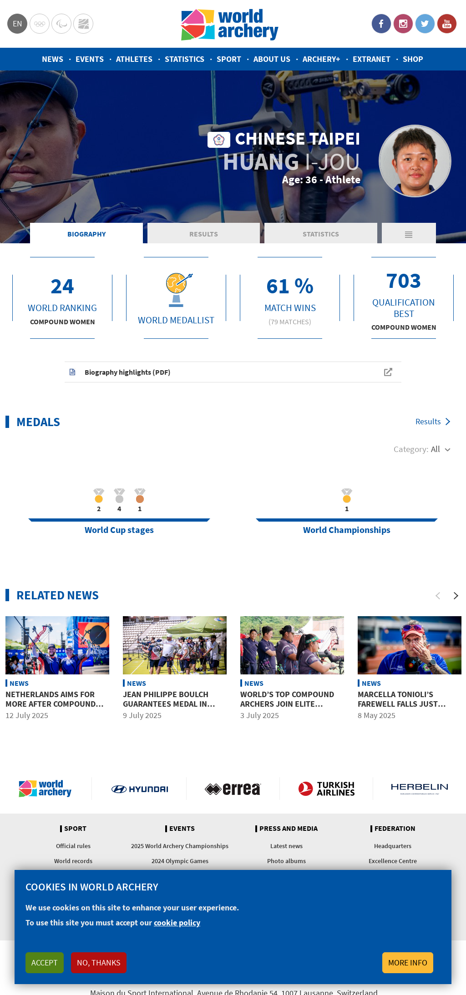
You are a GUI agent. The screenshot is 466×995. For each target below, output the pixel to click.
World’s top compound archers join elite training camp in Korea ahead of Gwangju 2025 (287, 709)
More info (407, 962)
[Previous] (437, 595)
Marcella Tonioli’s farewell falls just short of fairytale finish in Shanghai (408, 709)
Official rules (73, 846)
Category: (411, 448)
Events (90, 59)
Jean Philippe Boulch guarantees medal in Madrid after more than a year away (172, 709)
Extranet (371, 59)
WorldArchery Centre (83, 24)
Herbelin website (419, 788)
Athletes (134, 59)
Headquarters (392, 846)
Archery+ (321, 59)
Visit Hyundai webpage (139, 788)
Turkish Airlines (326, 788)
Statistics (184, 59)
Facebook (381, 24)
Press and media (288, 828)
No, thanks (99, 962)
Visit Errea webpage (233, 788)
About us (271, 59)
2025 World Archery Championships (179, 846)
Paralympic (61, 24)
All (435, 448)
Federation (395, 828)
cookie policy (177, 922)
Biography (86, 233)
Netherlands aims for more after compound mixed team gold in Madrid (50, 709)
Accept (44, 962)
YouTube (447, 24)
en (17, 23)
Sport (229, 59)
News (52, 59)
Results (203, 233)
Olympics (40, 24)
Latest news (286, 846)
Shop (413, 59)
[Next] (456, 595)
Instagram (403, 24)
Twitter (425, 24)
